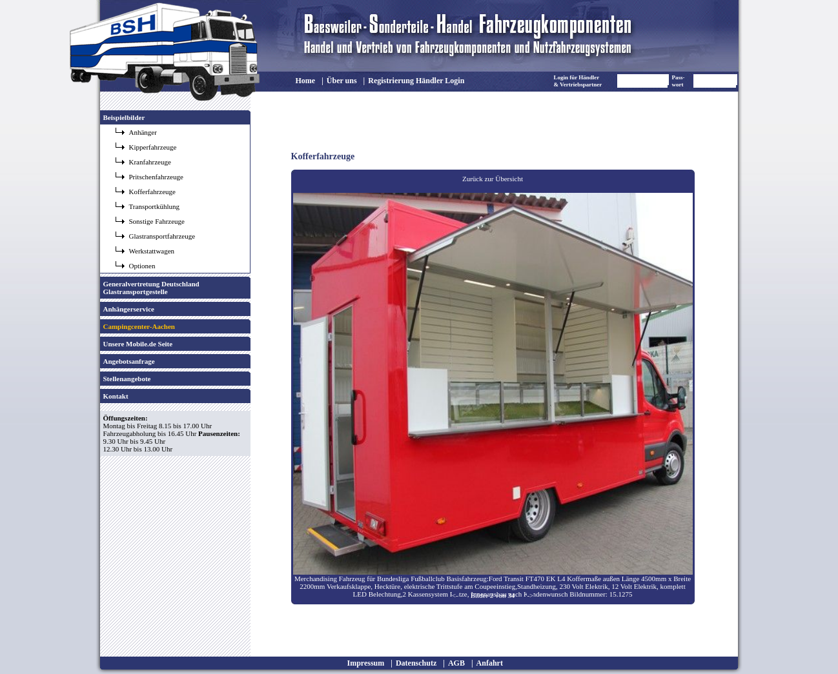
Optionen (142, 266)
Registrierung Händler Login (416, 80)
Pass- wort (678, 81)
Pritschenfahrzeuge (156, 177)
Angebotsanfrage (129, 361)
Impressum (366, 663)
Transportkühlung (154, 206)
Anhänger (143, 132)
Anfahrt (489, 663)
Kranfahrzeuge (150, 162)
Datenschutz (416, 663)
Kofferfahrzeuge (152, 191)
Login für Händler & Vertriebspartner (578, 81)
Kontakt (115, 396)
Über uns (342, 80)
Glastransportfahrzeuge (162, 236)
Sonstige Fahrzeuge (157, 221)
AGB (456, 663)
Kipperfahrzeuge (153, 147)
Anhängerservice (128, 309)
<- (455, 595)
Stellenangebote (127, 378)
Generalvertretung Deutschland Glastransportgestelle (151, 287)
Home (306, 80)
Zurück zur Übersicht (492, 179)
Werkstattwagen (152, 251)
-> (530, 595)
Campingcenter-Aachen (139, 326)
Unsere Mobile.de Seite (138, 344)
